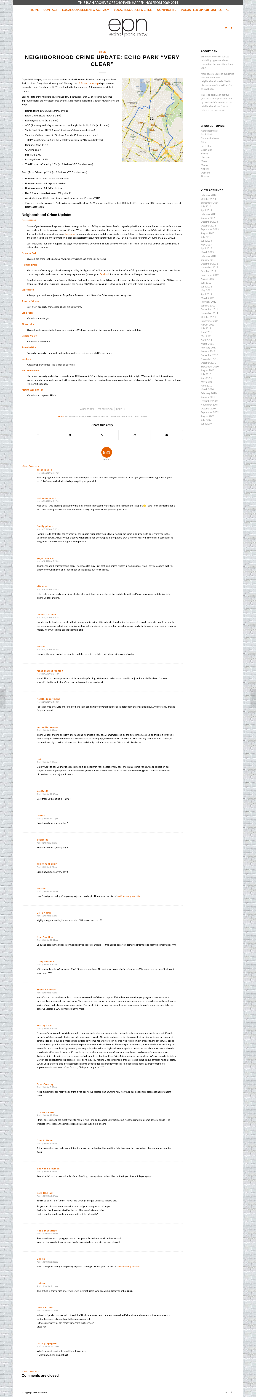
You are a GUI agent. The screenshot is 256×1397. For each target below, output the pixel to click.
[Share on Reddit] (135, 435)
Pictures (205, 176)
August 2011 (207, 324)
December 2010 (209, 355)
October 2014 (208, 199)
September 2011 (210, 320)
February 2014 (209, 214)
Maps (204, 161)
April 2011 (206, 339)
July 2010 (206, 374)
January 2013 (208, 259)
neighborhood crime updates (109, 416)
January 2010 (208, 397)
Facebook (219, 110)
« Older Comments (30, 466)
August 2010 (207, 370)
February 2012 (209, 301)
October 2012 (208, 271)
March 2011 (207, 343)
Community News (210, 138)
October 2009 (208, 408)
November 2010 (209, 359)
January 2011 (208, 351)
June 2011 (206, 332)
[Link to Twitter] (226, 27)
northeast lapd (137, 416)
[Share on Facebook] (38, 435)
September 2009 (210, 412)
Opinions (205, 172)
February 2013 (209, 256)
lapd (88, 416)
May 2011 (206, 336)
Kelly (122, 409)
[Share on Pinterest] (102, 435)
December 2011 (209, 309)
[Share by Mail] (167, 435)
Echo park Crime (74, 416)
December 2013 (209, 221)
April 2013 (206, 248)
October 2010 (208, 362)
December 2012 (209, 263)
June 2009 (206, 423)
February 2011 (209, 347)
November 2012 (209, 267)
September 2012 (210, 275)
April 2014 (206, 210)
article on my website (129, 896)
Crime (102, 52)
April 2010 (206, 385)
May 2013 (206, 244)
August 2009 (207, 416)
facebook (70, 234)
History (205, 153)
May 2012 (206, 290)
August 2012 (207, 279)
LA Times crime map (88, 83)
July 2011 (206, 328)
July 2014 (206, 206)
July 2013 (206, 237)
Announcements (209, 130)
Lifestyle (205, 157)
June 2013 (206, 240)
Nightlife (205, 168)
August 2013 (207, 233)
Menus (204, 165)
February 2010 (209, 393)
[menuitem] (34, 9)
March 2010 (207, 389)
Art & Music (207, 134)
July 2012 (206, 282)
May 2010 (206, 381)
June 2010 (206, 378)
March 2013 (207, 252)
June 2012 (206, 286)
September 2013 (210, 229)
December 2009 (209, 400)
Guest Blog (206, 149)
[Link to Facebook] (231, 27)
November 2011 (209, 313)
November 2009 (209, 404)
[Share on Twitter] (70, 435)
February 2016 (209, 195)
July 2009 (206, 419)
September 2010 (210, 366)
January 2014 (208, 218)
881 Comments (105, 409)
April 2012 (206, 294)
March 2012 (207, 298)
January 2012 (208, 305)
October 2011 (208, 317)
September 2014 (210, 202)
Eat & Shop (206, 146)
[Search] (226, 9)
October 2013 (208, 225)
